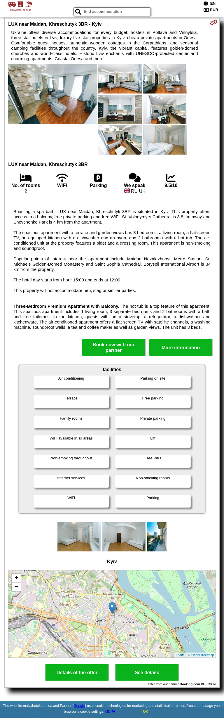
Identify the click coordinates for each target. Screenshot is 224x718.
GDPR (110, 712)
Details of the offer (77, 672)
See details (147, 672)
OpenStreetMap (202, 655)
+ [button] (16, 578)
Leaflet (181, 655)
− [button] (16, 587)
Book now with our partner (113, 347)
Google (79, 706)
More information (181, 347)
